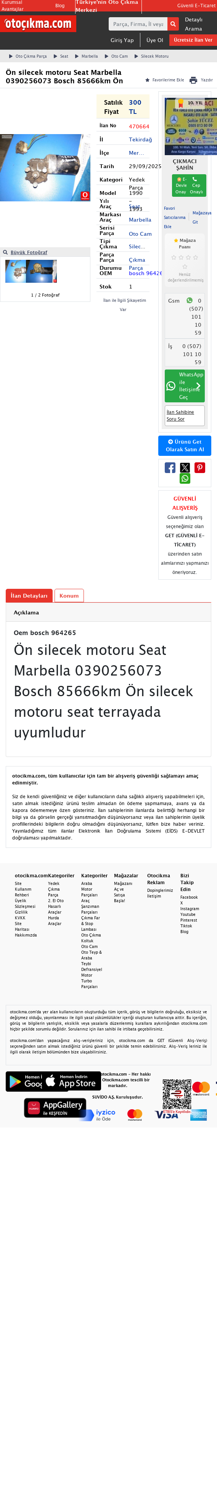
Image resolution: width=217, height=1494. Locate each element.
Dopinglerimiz (160, 890)
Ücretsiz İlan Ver (193, 40)
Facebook (189, 897)
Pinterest (188, 920)
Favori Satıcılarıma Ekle (175, 217)
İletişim (154, 896)
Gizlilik (21, 912)
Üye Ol (154, 40)
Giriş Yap (122, 40)
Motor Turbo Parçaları (89, 981)
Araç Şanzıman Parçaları (90, 906)
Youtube (188, 914)
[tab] (108, 612)
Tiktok (186, 926)
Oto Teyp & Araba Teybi (91, 958)
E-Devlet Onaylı (181, 185)
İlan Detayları (29, 595)
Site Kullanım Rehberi (23, 889)
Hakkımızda (26, 935)
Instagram (189, 908)
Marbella (86, 56)
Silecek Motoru (152, 56)
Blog (59, 5)
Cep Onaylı (196, 185)
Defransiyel (91, 969)
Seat (61, 56)
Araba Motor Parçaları (89, 889)
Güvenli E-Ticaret (196, 5)
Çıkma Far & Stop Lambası (90, 924)
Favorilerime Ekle (164, 80)
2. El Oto (56, 900)
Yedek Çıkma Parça (54, 889)
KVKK (20, 918)
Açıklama (26, 612)
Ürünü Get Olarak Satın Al (185, 445)
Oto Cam (116, 56)
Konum (69, 595)
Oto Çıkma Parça (28, 56)
